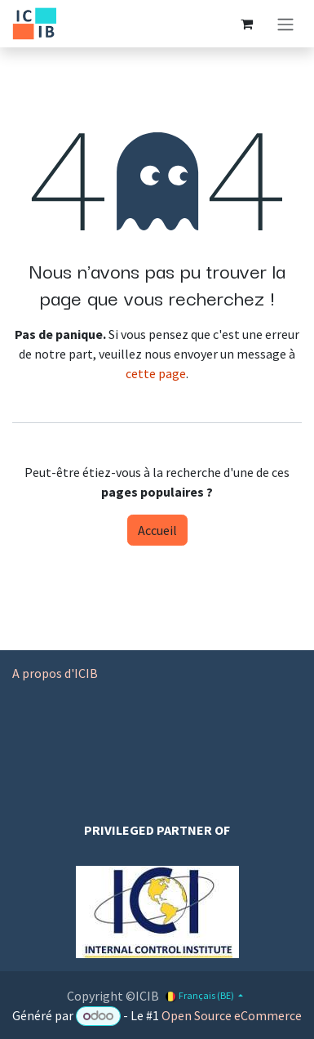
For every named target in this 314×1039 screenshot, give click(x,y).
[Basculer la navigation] (285, 24)
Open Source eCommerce (231, 1015)
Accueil (157, 530)
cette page (156, 373)
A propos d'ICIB (55, 673)
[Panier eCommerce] (246, 23)
